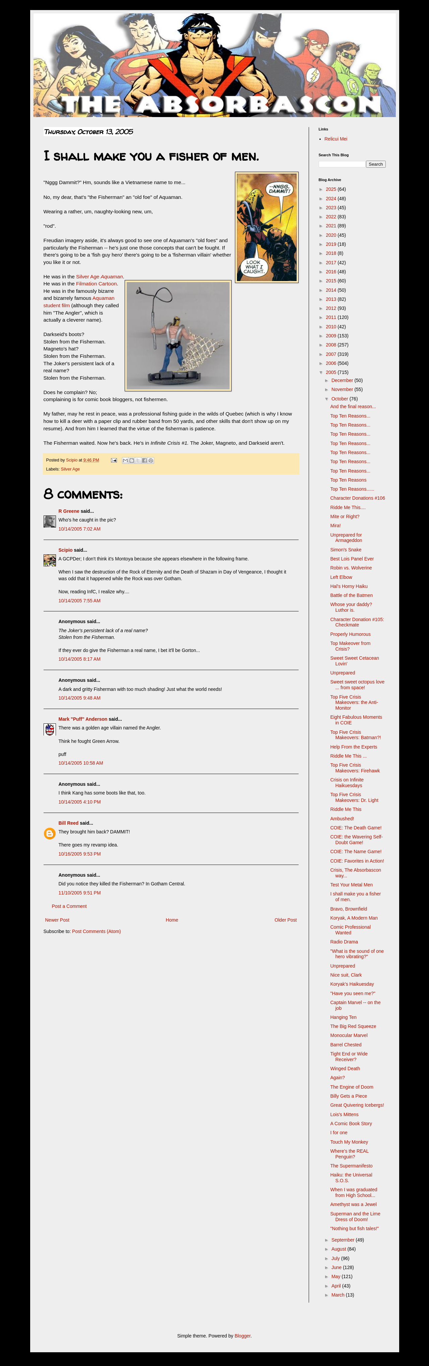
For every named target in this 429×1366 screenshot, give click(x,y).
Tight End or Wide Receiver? (349, 1056)
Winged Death (345, 1068)
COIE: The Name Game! (355, 851)
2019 (332, 244)
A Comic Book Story (351, 1123)
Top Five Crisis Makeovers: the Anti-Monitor (354, 702)
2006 (332, 363)
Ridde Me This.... (348, 507)
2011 (332, 317)
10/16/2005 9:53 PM (80, 854)
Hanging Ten (343, 1017)
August (339, 1249)
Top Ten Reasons (348, 480)
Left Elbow (341, 577)
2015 (332, 280)
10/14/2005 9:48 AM (80, 698)
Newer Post (57, 920)
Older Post (285, 920)
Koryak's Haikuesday (352, 984)
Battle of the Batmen (351, 595)
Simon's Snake (345, 549)
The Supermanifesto (351, 1165)
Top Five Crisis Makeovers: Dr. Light (354, 797)
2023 (332, 207)
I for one (338, 1132)
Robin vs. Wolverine (351, 567)
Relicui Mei (335, 139)
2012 (332, 308)
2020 (332, 235)
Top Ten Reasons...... (352, 489)
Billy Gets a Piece (348, 1096)
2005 (332, 372)
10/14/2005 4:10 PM (80, 802)
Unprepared (342, 672)
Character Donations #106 (357, 498)
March (338, 1295)
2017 (332, 262)
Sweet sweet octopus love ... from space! (357, 684)
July (336, 1258)
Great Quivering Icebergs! (357, 1105)
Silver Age (99, 276)
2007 (332, 354)
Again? (337, 1077)
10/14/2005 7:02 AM (80, 529)
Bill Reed (69, 823)
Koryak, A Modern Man (354, 918)
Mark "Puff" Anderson (83, 719)
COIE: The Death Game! (355, 827)
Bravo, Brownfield (348, 909)
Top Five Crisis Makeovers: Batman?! (355, 735)
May (336, 1276)
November (342, 389)
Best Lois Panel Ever (352, 558)
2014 (332, 290)
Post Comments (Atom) (96, 931)
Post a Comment (69, 906)
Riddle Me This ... (348, 756)
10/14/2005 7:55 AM (80, 600)
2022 (332, 216)
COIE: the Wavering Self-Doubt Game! (356, 839)
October (340, 398)
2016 (332, 271)
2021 (332, 225)
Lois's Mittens (344, 1114)
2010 (332, 326)
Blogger (242, 1335)
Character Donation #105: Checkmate (357, 622)
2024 (332, 198)
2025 (332, 189)
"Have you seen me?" (352, 993)
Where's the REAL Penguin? (349, 1153)
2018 (332, 253)
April (336, 1286)
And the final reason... (353, 406)
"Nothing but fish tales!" (354, 1228)
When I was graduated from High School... (353, 1192)
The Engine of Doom (351, 1087)
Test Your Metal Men (351, 884)
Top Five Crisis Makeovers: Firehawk (355, 767)
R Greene (69, 511)
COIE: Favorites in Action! (357, 861)
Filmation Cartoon (96, 283)
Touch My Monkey (349, 1142)
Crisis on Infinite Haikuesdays (347, 782)
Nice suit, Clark (346, 975)
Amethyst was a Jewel (353, 1204)
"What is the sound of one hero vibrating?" (357, 954)
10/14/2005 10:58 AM (81, 763)
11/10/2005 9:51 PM (80, 892)
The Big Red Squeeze (353, 1026)
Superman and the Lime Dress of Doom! (355, 1216)
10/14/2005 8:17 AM (80, 659)
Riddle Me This (345, 809)
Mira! (335, 525)
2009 (332, 335)
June (337, 1267)
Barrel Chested (345, 1044)
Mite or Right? (344, 516)
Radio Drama (344, 941)
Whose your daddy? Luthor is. (351, 607)
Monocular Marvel (348, 1035)
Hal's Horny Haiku (349, 586)
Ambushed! (342, 818)
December (342, 380)
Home (172, 920)
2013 (332, 299)
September (343, 1240)
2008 (332, 344)
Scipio (66, 550)
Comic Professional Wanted (350, 929)
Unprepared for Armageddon (346, 537)
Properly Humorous (350, 634)
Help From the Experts (353, 747)
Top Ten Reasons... (350, 416)
